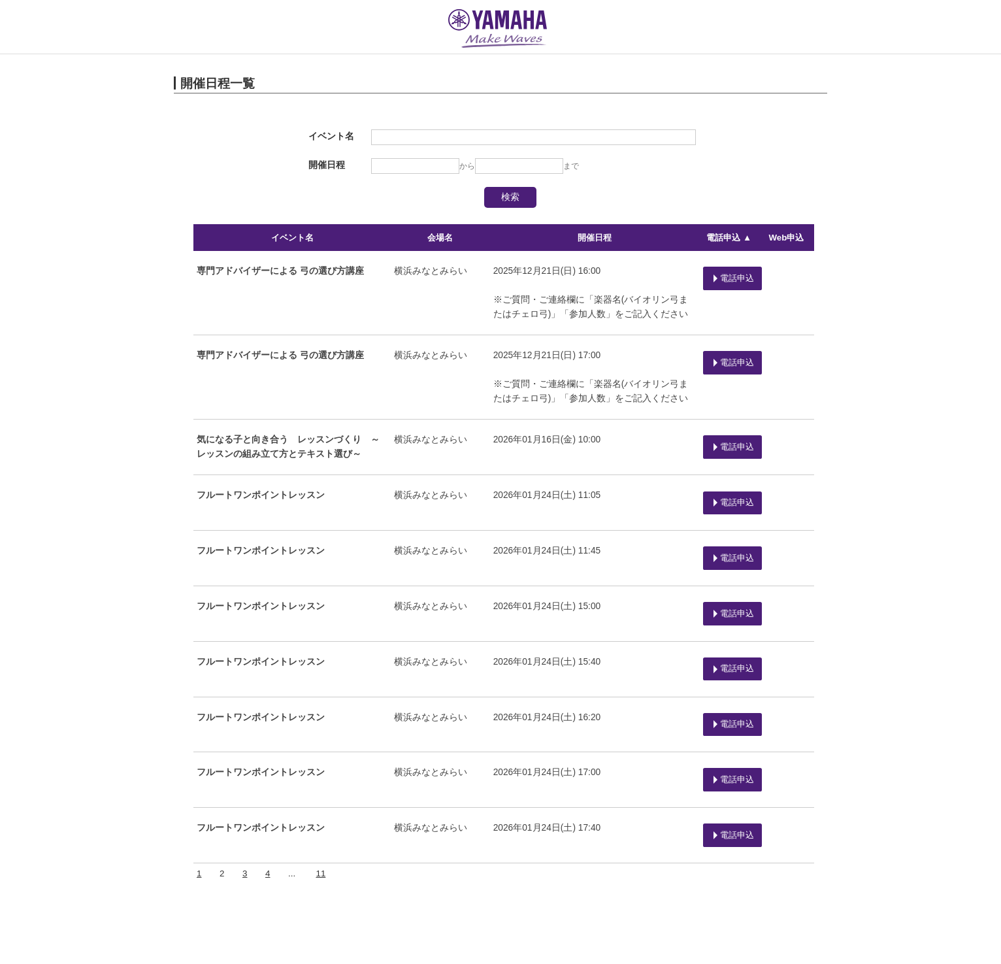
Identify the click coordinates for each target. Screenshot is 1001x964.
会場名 (438, 237)
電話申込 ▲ (727, 237)
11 (320, 807)
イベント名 (292, 237)
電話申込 (729, 273)
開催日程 (592, 237)
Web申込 (786, 237)
